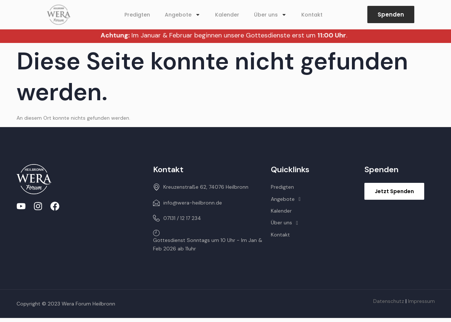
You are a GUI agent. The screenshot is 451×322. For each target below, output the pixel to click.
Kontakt (312, 14)
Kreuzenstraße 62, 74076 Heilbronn (200, 187)
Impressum (421, 301)
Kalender (227, 14)
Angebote (182, 14)
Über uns (270, 14)
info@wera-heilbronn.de (187, 202)
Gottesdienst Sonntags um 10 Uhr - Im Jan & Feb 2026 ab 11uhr (207, 240)
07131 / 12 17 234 (177, 218)
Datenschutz (388, 301)
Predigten (137, 14)
